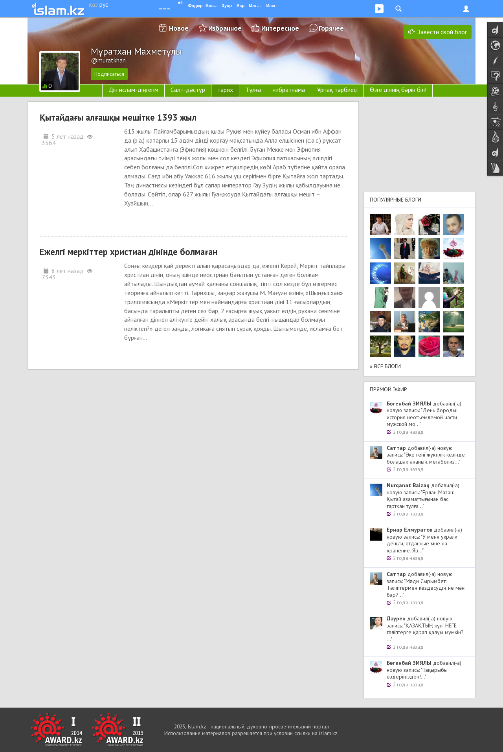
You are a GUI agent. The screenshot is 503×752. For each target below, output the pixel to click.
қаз (93, 4)
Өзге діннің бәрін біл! (398, 90)
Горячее (331, 28)
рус (103, 4)
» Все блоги (385, 366)
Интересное (280, 28)
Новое (179, 28)
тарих (225, 90)
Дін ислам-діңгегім (133, 90)
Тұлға (253, 90)
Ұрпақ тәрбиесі (337, 90)
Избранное (225, 28)
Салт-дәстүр (188, 90)
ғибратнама (289, 90)
